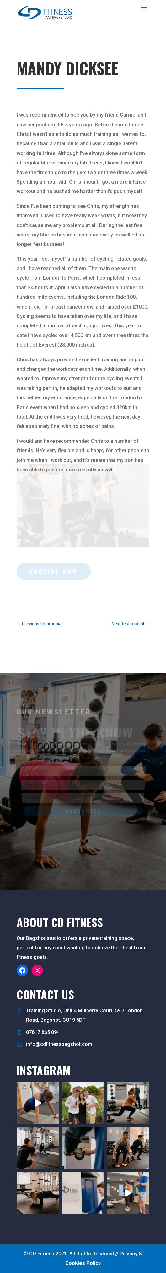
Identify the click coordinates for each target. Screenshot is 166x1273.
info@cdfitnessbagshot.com (59, 1044)
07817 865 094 (43, 1032)
